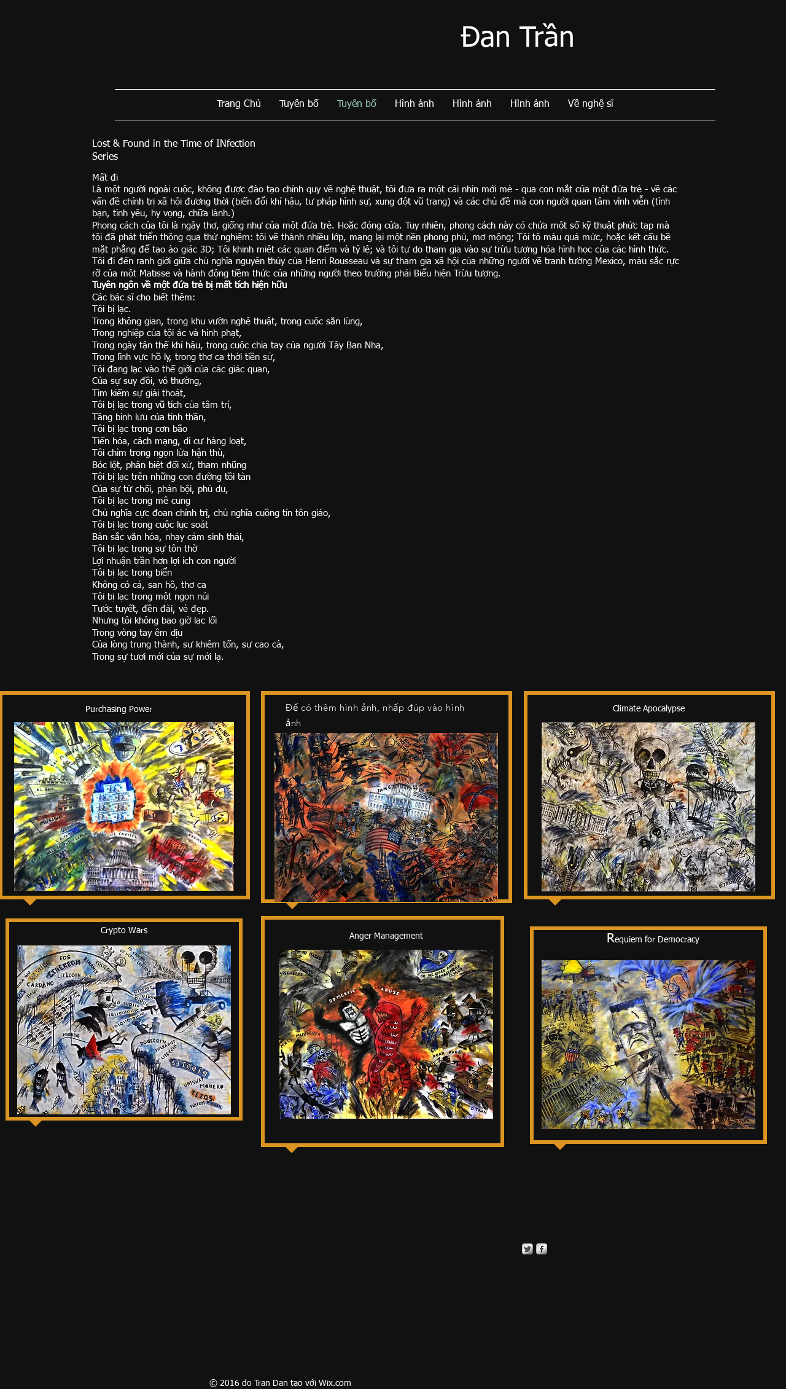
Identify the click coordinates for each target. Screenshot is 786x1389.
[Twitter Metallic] (527, 1248)
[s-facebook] (541, 1248)
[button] (386, 817)
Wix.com (335, 1383)
